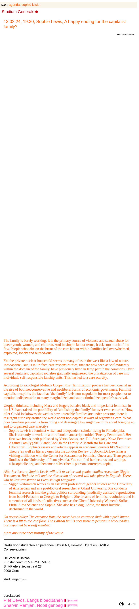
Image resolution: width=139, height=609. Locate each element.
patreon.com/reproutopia (93, 464)
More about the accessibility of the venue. (34, 533)
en (134, 604)
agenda (14, 5)
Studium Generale (18, 11)
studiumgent (12, 579)
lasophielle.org (22, 464)
